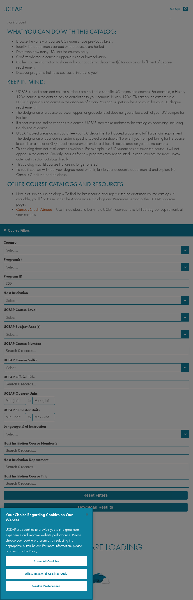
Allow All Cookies (46, 561)
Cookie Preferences (46, 586)
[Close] (87, 514)
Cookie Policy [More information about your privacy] (27, 551)
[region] (46, 554)
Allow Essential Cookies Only (46, 574)
